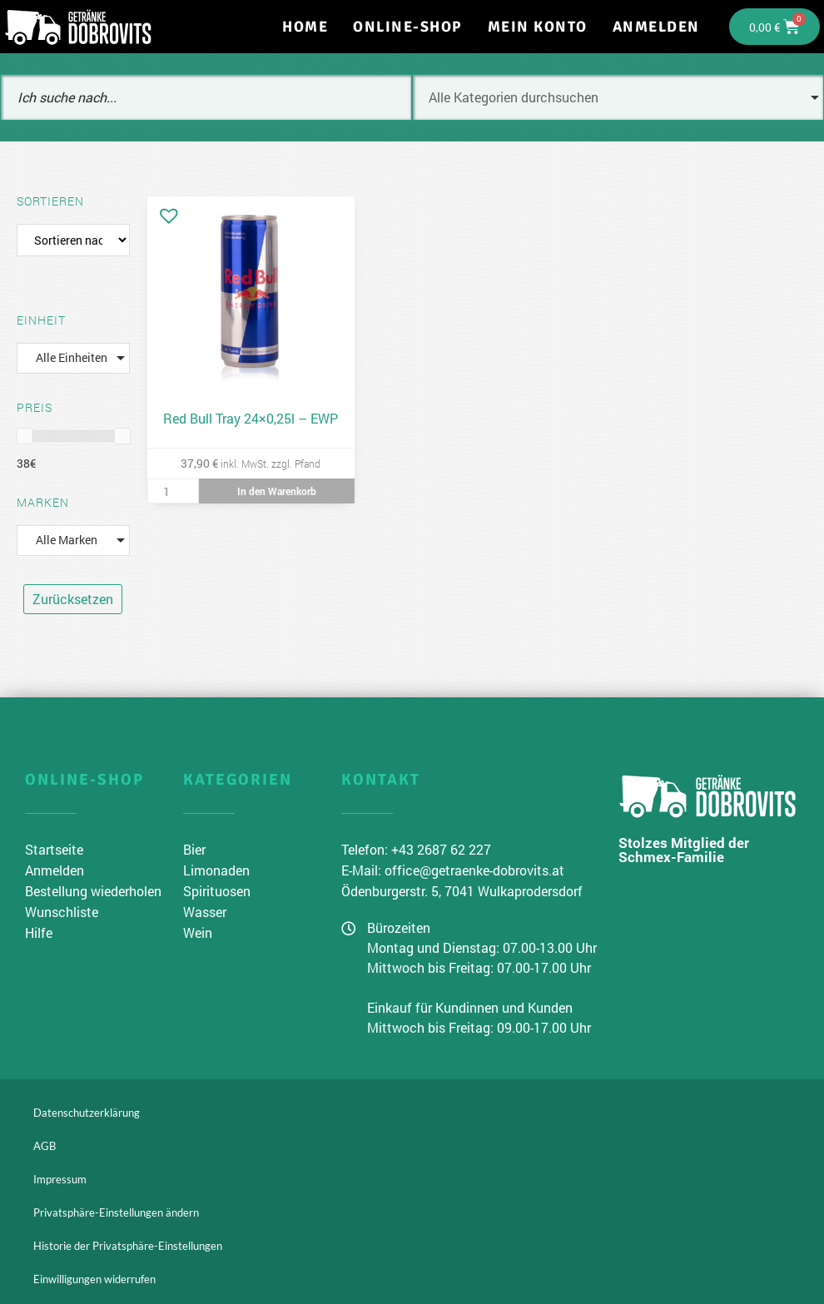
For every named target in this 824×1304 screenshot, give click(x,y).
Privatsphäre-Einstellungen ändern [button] (116, 1212)
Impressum (60, 1179)
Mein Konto (538, 26)
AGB (44, 1146)
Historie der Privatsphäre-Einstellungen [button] (127, 1245)
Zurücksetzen (72, 598)
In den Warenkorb (276, 491)
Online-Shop (408, 26)
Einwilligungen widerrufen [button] (94, 1279)
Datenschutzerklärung (86, 1112)
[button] (164, 211)
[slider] (24, 436)
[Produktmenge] (173, 490)
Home (305, 26)
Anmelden (656, 26)
